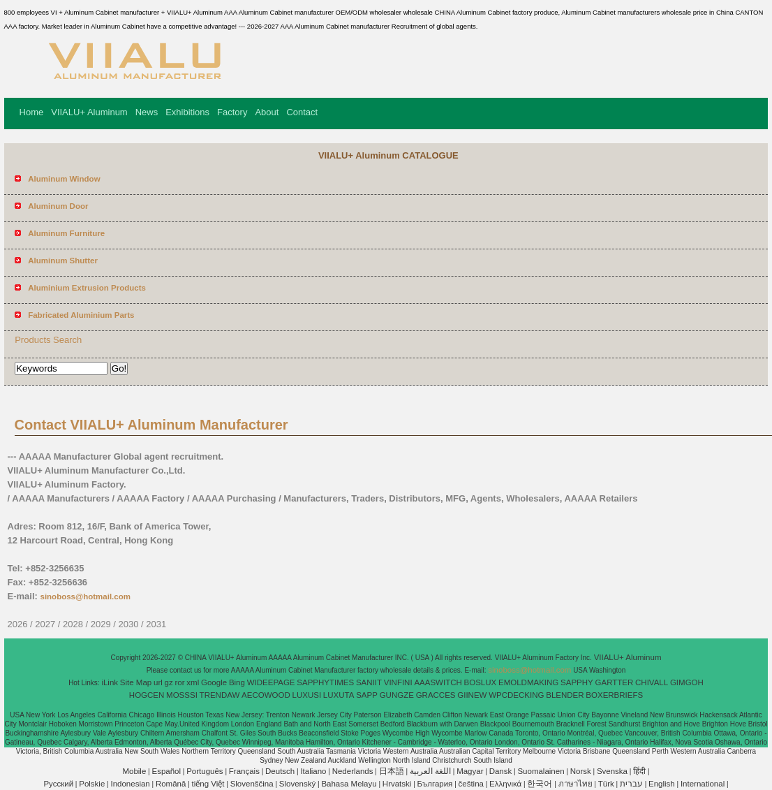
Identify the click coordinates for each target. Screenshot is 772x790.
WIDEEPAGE (271, 682)
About (267, 112)
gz (169, 682)
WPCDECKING (516, 695)
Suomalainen (540, 771)
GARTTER (614, 682)
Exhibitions (187, 112)
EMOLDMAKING (528, 682)
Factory (232, 112)
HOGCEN (146, 695)
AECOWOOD (266, 695)
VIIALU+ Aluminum (89, 112)
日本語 (391, 771)
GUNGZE (397, 695)
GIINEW (472, 695)
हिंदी (639, 771)
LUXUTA (339, 695)
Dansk (500, 771)
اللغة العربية (430, 771)
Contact (302, 112)
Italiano (313, 771)
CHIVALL (651, 682)
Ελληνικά (505, 784)
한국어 (539, 784)
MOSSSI (182, 695)
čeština (471, 784)
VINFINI (398, 682)
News (146, 112)
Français (244, 771)
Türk (606, 784)
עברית (631, 784)
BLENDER (565, 695)
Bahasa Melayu (348, 784)
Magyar (469, 771)
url (158, 682)
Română (171, 784)
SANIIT (369, 682)
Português (204, 771)
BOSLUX (480, 682)
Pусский (58, 784)
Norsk (580, 771)
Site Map (135, 682)
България (435, 784)
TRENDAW (220, 695)
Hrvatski (397, 784)
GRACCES (436, 695)
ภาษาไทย (575, 784)
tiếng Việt (208, 784)
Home (32, 112)
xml (192, 682)
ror (180, 682)
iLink (109, 682)
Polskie (92, 784)
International (703, 784)
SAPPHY (577, 682)
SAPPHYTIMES (325, 682)
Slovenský (297, 784)
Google (214, 682)
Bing (237, 682)
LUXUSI (307, 695)
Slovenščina (252, 784)
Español (166, 771)
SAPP (367, 695)
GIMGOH (687, 682)
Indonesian (129, 784)
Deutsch (280, 771)
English (661, 784)
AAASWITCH (437, 682)
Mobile (134, 771)
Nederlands (352, 771)
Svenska (612, 771)
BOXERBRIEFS (614, 695)
